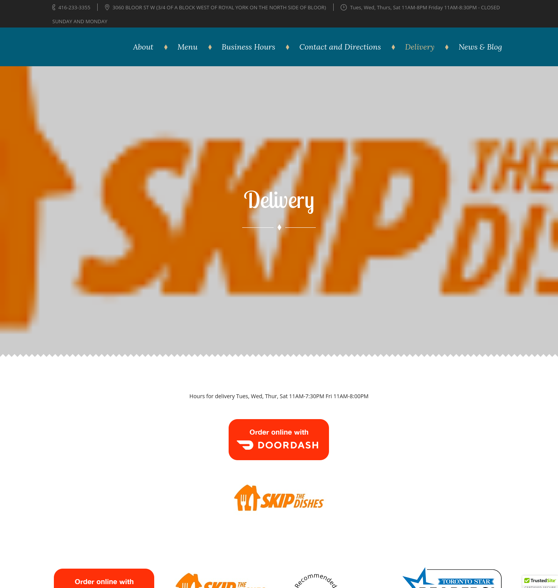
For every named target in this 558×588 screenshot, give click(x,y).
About (143, 47)
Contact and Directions (340, 47)
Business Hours (248, 47)
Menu (187, 47)
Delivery (419, 47)
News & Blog (480, 47)
